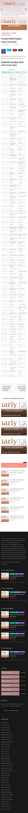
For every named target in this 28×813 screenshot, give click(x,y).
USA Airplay (15, 411)
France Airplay (16, 651)
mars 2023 (4, 727)
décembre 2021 (5, 763)
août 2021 (4, 773)
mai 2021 (3, 780)
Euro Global (6, 33)
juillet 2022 (4, 747)
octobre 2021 (5, 768)
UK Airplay (12, 447)
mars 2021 (4, 785)
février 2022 (4, 759)
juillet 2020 (4, 804)
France (11, 651)
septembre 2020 (5, 799)
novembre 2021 (5, 766)
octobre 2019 (5, 809)
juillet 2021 (4, 775)
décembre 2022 (5, 735)
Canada (11, 592)
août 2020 (4, 802)
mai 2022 (3, 751)
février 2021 (4, 787)
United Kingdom (19, 447)
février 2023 (4, 730)
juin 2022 (3, 749)
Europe (14, 33)
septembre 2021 (5, 771)
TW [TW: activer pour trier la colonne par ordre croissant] (2, 72)
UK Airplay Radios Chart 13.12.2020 (11, 452)
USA (10, 411)
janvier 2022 (4, 761)
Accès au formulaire (11, 710)
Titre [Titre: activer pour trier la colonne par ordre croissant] (19, 72)
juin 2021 (3, 778)
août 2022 (4, 744)
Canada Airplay (16, 592)
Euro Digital (12, 622)
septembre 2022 (5, 742)
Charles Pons (6, 44)
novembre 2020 (5, 795)
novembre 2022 (5, 737)
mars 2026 (4, 725)
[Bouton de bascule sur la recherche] (25, 9)
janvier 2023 (4, 732)
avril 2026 (4, 723)
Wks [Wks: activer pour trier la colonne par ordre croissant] (8, 72)
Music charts (6, 35)
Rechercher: (18, 70)
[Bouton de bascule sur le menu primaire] (2, 9)
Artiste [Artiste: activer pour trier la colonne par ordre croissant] (11, 72)
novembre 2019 (5, 807)
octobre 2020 (5, 797)
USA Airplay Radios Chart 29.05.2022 (11, 433)
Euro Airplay (12, 633)
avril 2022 (4, 754)
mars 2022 (4, 756)
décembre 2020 (5, 792)
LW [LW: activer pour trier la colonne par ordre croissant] (5, 72)
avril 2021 (4, 783)
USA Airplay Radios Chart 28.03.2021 (11, 415)
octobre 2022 (5, 739)
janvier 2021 (4, 790)
